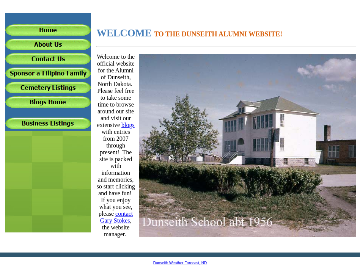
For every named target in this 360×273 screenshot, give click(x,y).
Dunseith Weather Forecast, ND (180, 263)
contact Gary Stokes (116, 217)
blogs (128, 125)
